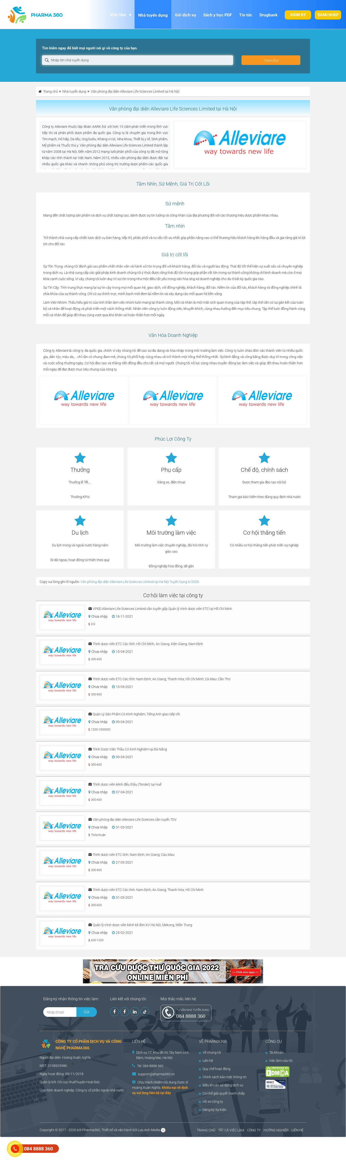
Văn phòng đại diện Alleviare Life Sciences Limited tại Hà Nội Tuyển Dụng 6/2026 (139, 582)
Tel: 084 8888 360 (150, 1066)
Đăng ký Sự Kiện (212, 1110)
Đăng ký (298, 15)
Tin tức (245, 15)
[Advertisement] (87, 1148)
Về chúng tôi (210, 1052)
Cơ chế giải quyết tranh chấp (222, 1093)
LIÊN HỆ (297, 1130)
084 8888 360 (190, 1016)
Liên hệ (206, 1061)
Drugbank (269, 15)
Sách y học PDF (217, 15)
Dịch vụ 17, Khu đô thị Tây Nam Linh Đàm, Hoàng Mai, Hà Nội (162, 1055)
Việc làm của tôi (279, 1061)
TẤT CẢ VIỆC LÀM (231, 1130)
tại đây (165, 1093)
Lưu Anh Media (149, 1130)
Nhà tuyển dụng (153, 15)
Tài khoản (275, 1052)
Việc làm (118, 14)
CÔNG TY (254, 1130)
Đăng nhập (328, 15)
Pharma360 (91, 1130)
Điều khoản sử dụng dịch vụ (221, 1085)
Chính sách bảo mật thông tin (223, 1077)
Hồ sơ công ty (211, 1101)
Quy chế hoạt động (214, 1069)
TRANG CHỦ (206, 1130)
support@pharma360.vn (156, 1074)
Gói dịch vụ (185, 15)
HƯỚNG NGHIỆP (276, 1130)
